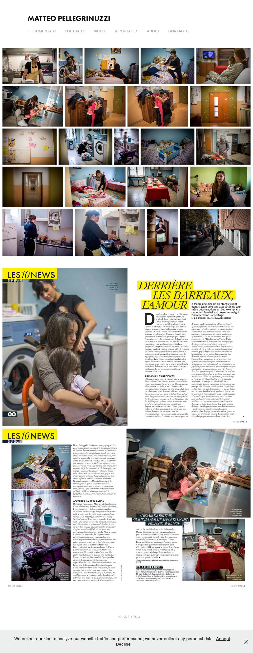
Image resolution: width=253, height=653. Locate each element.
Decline (123, 644)
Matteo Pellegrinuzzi (69, 18)
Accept (223, 638)
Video (99, 31)
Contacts (178, 31)
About (153, 31)
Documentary (42, 31)
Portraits (75, 31)
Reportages (126, 31)
